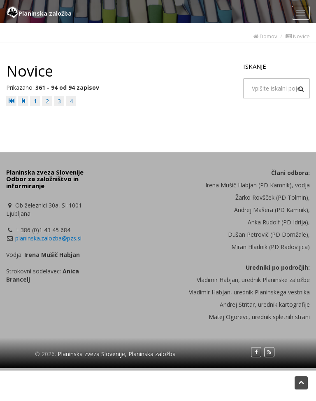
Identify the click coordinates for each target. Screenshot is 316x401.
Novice (298, 36)
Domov (265, 36)
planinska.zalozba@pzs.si (48, 238)
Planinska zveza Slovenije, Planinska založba (117, 354)
